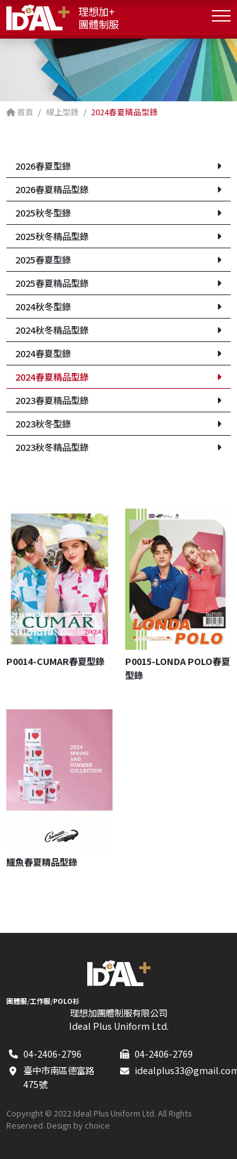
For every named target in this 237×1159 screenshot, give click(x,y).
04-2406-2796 (52, 1053)
